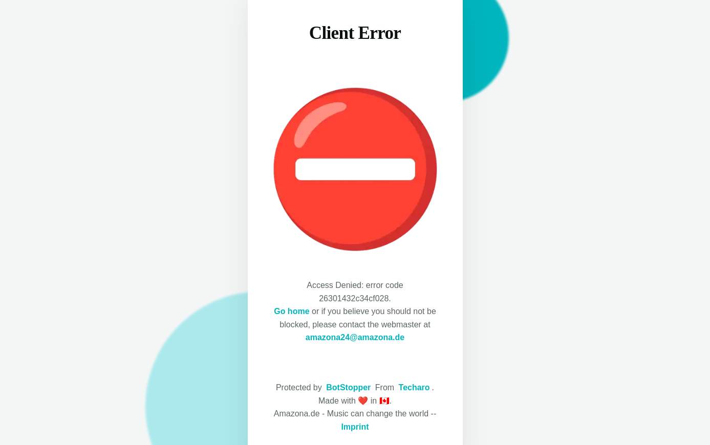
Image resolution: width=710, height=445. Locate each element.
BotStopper (348, 387)
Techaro (414, 387)
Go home (291, 311)
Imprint (355, 426)
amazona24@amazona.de (355, 337)
